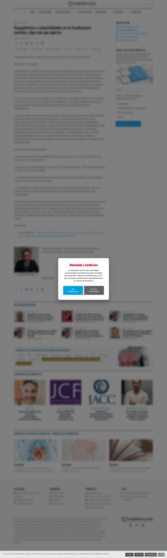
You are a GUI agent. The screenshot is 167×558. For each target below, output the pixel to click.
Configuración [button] (150, 555)
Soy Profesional (73, 290)
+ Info (161, 555)
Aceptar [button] (127, 555)
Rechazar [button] (137, 555)
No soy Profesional (94, 290)
